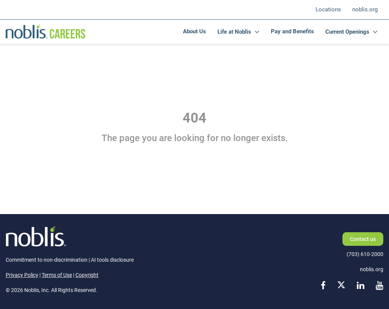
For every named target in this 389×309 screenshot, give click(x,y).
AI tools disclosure (112, 260)
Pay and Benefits (292, 31)
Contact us (363, 239)
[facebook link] (323, 286)
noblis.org (365, 9)
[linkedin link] (360, 286)
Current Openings (347, 31)
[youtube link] (379, 286)
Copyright (86, 275)
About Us (194, 31)
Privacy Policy (22, 275)
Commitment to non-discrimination (46, 260)
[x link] (341, 286)
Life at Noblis (234, 31)
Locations (328, 9)
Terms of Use (57, 275)
